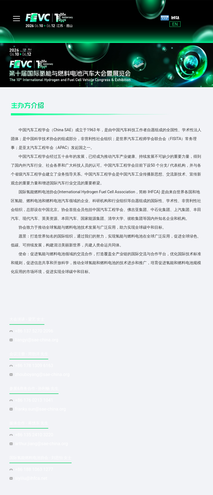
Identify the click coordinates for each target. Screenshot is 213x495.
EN (175, 24)
